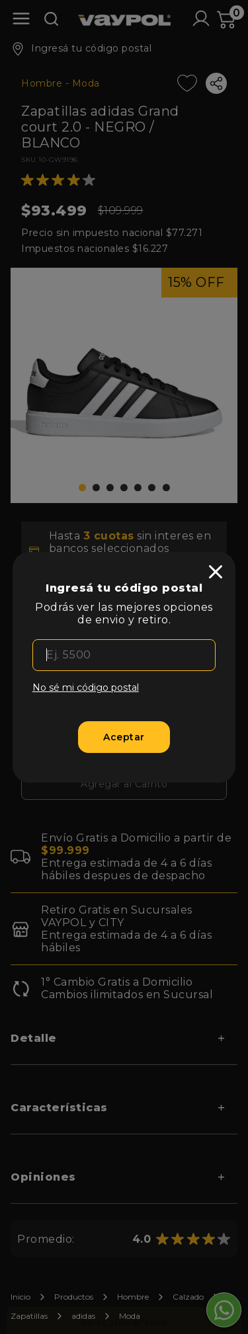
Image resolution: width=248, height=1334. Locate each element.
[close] (215, 571)
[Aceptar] (124, 737)
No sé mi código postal (85, 687)
